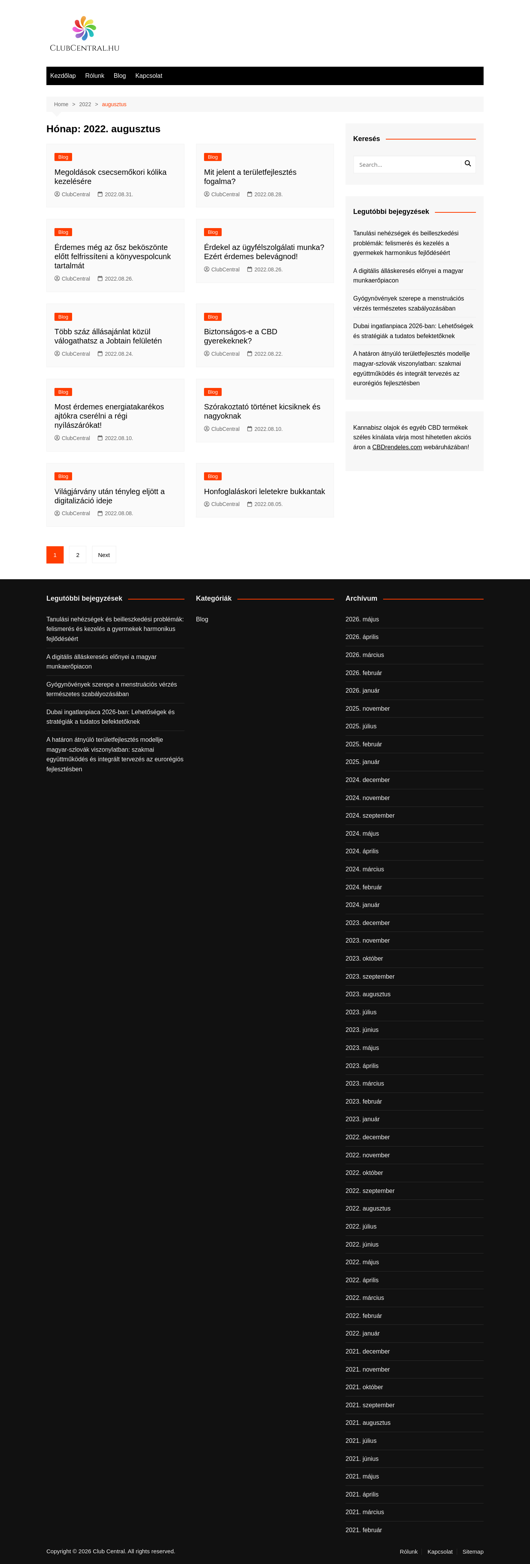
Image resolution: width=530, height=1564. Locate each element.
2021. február (364, 1530)
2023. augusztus (368, 994)
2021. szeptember (370, 1405)
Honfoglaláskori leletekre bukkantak (264, 491)
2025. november (368, 708)
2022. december (368, 1137)
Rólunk (94, 75)
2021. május (362, 1476)
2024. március (365, 869)
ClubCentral (72, 194)
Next (104, 555)
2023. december (368, 923)
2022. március (365, 1298)
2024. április (362, 851)
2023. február (364, 1101)
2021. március (365, 1512)
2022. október (364, 1173)
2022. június (362, 1244)
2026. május (362, 619)
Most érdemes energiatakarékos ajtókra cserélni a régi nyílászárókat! (109, 415)
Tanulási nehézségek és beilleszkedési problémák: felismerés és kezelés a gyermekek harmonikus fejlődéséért (406, 243)
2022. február (364, 1316)
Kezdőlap (63, 75)
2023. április (362, 1066)
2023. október (364, 958)
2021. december (368, 1351)
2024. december (368, 780)
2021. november (368, 1369)
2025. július (361, 726)
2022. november (368, 1155)
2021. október (364, 1387)
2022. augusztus (368, 1208)
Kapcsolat (148, 75)
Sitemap (473, 1552)
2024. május (362, 833)
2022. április (362, 1280)
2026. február (364, 673)
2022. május (362, 1262)
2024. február (364, 887)
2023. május (362, 1048)
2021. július (361, 1441)
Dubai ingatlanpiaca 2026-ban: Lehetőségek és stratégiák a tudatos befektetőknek (413, 331)
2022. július (361, 1226)
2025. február (364, 744)
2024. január (363, 905)
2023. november (368, 940)
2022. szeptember (370, 1191)
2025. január (363, 762)
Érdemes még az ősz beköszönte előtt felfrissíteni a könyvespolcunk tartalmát (112, 256)
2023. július (361, 1012)
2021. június (362, 1459)
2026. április (362, 637)
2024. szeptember (370, 815)
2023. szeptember (370, 976)
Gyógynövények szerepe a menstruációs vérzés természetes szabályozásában (408, 303)
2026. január (363, 690)
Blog (120, 75)
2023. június (362, 1030)
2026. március (365, 655)
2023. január (363, 1119)
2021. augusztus (368, 1422)
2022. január (363, 1333)
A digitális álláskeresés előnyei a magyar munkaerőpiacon (408, 276)
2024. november (368, 798)
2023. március (365, 1083)
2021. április (362, 1494)
